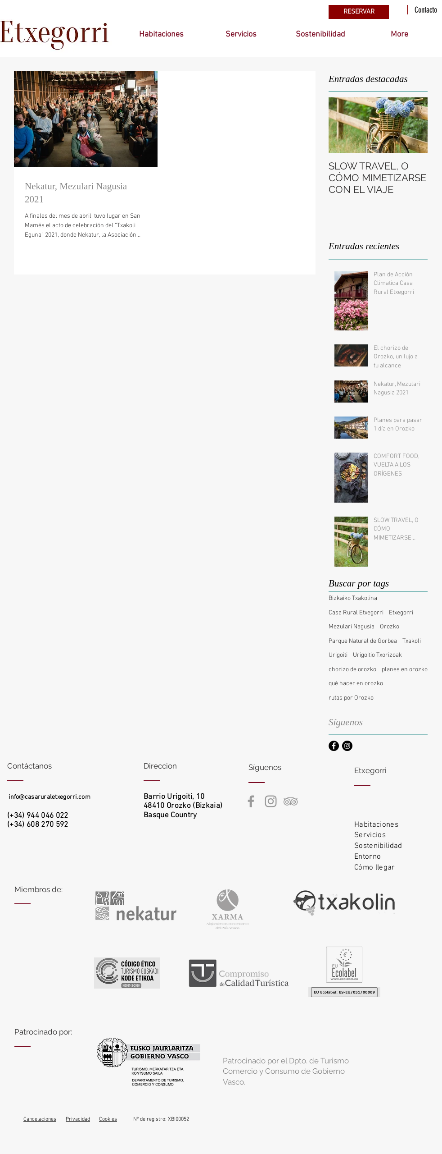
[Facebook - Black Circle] (334, 746)
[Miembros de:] (48, 890)
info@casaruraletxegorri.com (49, 797)
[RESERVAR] (359, 12)
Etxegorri (401, 613)
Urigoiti (338, 655)
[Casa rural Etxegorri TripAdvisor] (290, 801)
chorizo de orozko (352, 669)
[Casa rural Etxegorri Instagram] (271, 801)
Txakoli (411, 641)
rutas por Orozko (351, 698)
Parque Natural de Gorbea (363, 641)
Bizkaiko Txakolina (353, 598)
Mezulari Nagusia (351, 627)
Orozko (389, 627)
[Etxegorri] (388, 771)
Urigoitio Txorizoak (377, 655)
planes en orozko (405, 669)
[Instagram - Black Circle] (347, 746)
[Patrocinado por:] (48, 1032)
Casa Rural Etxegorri (356, 613)
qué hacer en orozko (356, 683)
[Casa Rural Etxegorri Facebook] (251, 801)
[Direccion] (178, 766)
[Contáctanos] (41, 766)
